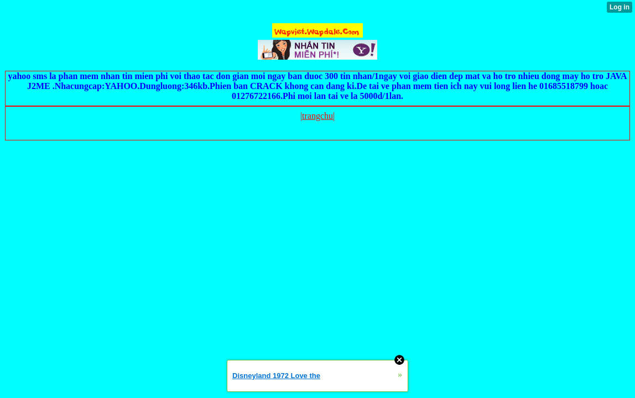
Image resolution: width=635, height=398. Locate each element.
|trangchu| (317, 116)
